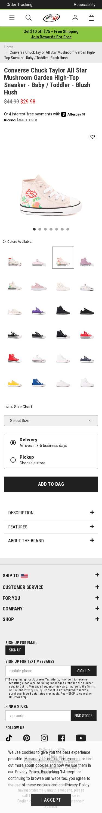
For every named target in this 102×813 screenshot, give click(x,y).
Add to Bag (51, 484)
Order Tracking (19, 4)
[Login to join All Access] (51, 31)
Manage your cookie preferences (52, 758)
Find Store (83, 716)
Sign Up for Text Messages (29, 661)
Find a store (16, 706)
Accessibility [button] (84, 4)
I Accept (51, 800)
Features (51, 526)
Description (51, 512)
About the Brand (51, 540)
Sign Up (15, 650)
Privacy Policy (33, 690)
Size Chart (18, 407)
